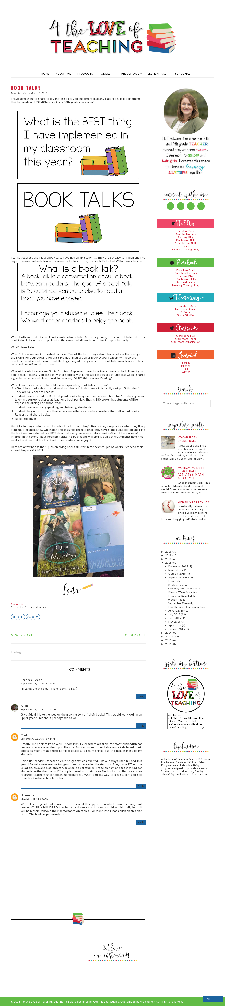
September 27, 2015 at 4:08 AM (38, 683)
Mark (24, 735)
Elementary (158, 73)
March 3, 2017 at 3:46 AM (35, 798)
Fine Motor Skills (186, 240)
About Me (63, 73)
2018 (169, 555)
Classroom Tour (186, 335)
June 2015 (175, 618)
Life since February (193, 501)
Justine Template (65, 1001)
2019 (169, 551)
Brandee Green (32, 679)
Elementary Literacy (35, 607)
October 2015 (177, 573)
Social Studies (185, 315)
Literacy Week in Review (183, 592)
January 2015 (177, 629)
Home (45, 73)
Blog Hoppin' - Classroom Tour (187, 607)
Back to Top (213, 998)
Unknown (27, 795)
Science (186, 312)
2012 (169, 640)
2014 (169, 632)
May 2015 (174, 621)
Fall (186, 368)
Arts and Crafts (186, 282)
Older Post (135, 635)
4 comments (17, 604)
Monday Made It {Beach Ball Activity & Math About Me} (191, 473)
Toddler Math (185, 231)
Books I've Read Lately (182, 595)
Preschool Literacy (185, 273)
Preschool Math (185, 270)
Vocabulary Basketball (187, 439)
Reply (141, 696)
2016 (169, 559)
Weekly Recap (176, 599)
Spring (186, 362)
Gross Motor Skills (186, 243)
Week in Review (177, 584)
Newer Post (22, 635)
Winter (186, 371)
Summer (186, 365)
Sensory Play (186, 237)
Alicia (25, 705)
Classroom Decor (185, 338)
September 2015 (179, 577)
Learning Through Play (185, 249)
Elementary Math (186, 306)
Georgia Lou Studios (106, 1001)
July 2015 (174, 614)
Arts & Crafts (186, 246)
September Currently (180, 603)
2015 (169, 562)
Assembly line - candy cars (184, 588)
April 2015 (175, 625)
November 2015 (178, 570)
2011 (169, 643)
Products (85, 73)
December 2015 (178, 566)
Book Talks (174, 581)
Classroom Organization (185, 341)
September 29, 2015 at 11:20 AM (38, 709)
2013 (169, 636)
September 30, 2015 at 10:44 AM (38, 738)
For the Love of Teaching (37, 1001)
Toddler (107, 73)
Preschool (131, 73)
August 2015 (176, 610)
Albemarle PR (148, 1001)
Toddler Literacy (186, 234)
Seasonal (184, 73)
